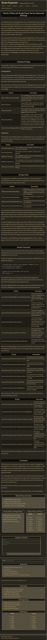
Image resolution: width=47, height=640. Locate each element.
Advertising (15, 638)
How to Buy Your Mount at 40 (12, 597)
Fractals (27, 6)
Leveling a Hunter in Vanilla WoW (14, 505)
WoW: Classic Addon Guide (12, 501)
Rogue (31, 527)
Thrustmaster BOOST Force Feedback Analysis (17, 575)
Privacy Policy (4, 638)
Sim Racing (35, 6)
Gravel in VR (7, 570)
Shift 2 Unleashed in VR (10, 572)
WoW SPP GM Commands (11, 521)
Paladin (31, 523)
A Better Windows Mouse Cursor (13, 568)
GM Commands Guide (12, 479)
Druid (30, 517)
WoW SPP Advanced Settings (12, 516)
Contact (15, 6)
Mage (30, 521)
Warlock (31, 529)
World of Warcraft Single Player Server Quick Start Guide (21, 21)
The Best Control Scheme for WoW (15, 503)
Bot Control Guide (24, 475)
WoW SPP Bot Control (10, 518)
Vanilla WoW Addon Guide (12, 499)
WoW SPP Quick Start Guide (12, 514)
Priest (30, 525)
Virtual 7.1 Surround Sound (11, 574)
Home (3, 6)
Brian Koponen (10, 2)
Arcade (21, 6)
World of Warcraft (7, 8)
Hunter (31, 519)
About (9, 6)
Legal (10, 638)
